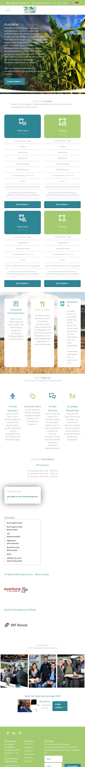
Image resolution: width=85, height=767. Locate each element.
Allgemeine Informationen (29, 531)
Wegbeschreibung (10, 746)
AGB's (25, 536)
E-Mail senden (59, 691)
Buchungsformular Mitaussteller (30, 524)
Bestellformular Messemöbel (13, 538)
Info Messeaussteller (13, 531)
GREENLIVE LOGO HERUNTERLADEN (14, 544)
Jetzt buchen (22, 204)
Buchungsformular (14, 523)
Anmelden (72, 751)
